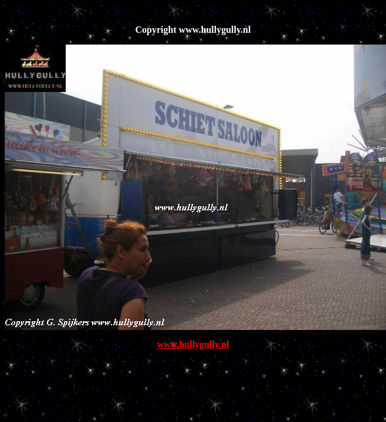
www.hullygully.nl (193, 344)
